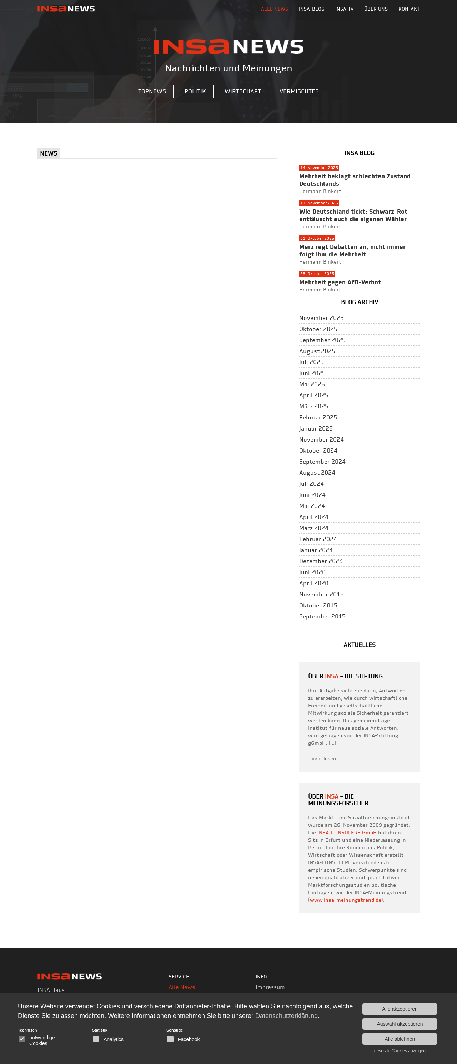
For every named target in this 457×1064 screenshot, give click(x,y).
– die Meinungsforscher (338, 800)
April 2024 (313, 516)
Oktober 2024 (318, 450)
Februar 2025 (318, 417)
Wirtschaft (243, 91)
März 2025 (313, 406)
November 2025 (321, 317)
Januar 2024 (316, 550)
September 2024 (322, 461)
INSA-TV (344, 9)
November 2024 (321, 439)
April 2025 (313, 395)
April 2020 (313, 583)
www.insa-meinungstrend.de (345, 900)
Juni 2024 (312, 494)
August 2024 (317, 472)
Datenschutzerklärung (286, 1015)
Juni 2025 (312, 373)
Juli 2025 (311, 362)
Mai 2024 (312, 505)
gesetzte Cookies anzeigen (400, 1050)
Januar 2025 (316, 428)
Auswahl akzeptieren (400, 1024)
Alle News (274, 9)
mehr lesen (323, 758)
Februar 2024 (318, 539)
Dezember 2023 (321, 561)
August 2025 (317, 351)
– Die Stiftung (354, 676)
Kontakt (409, 9)
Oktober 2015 (318, 605)
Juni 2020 (312, 572)
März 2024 (313, 527)
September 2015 (322, 616)
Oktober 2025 (318, 328)
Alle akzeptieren (400, 1009)
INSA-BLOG (312, 9)
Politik (195, 91)
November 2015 (321, 594)
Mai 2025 (312, 384)
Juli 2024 (311, 483)
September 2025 (322, 339)
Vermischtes (299, 91)
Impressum (270, 987)
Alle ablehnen (400, 1039)
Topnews (152, 91)
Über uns (376, 9)
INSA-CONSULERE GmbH (347, 832)
